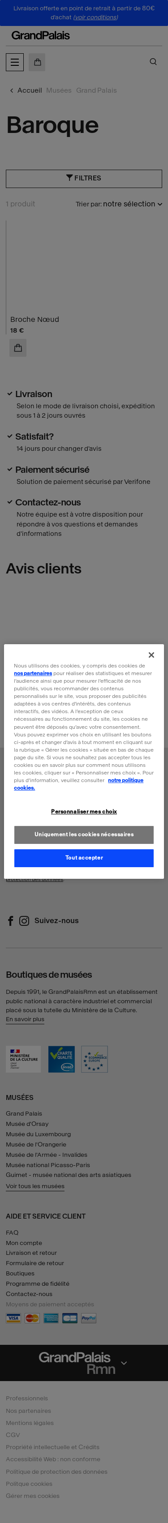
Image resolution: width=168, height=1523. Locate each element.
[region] (84, 761)
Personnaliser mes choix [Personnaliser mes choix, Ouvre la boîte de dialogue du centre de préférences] (84, 811)
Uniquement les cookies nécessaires (84, 834)
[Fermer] (151, 655)
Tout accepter (84, 857)
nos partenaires (33, 673)
